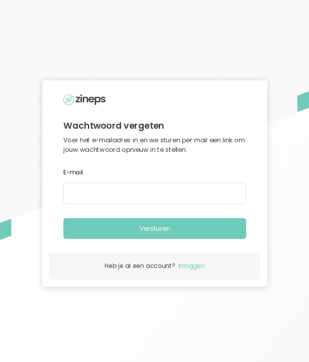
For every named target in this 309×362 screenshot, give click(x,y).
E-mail (73, 172)
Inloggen (191, 266)
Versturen (154, 228)
